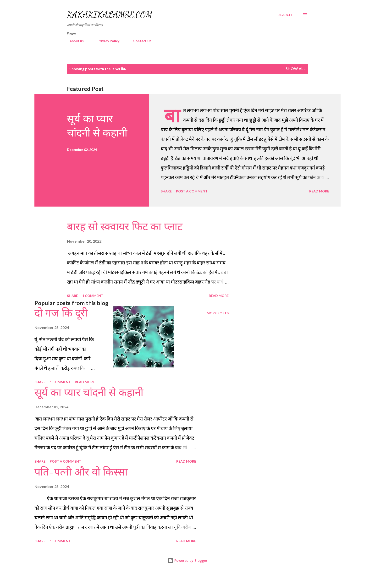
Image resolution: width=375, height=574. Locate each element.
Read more (319, 191)
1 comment (92, 296)
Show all (296, 68)
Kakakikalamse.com (109, 15)
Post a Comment (192, 191)
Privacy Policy (105, 41)
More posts (218, 313)
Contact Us (139, 41)
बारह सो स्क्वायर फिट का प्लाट (124, 227)
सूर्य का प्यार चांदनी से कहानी (88, 393)
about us (74, 41)
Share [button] (166, 191)
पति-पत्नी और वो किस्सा (80, 472)
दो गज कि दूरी (61, 313)
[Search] (285, 15)
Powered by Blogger (187, 560)
